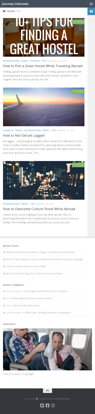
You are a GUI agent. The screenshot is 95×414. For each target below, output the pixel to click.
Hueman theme (63, 398)
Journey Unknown (15, 4)
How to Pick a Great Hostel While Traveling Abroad (42, 65)
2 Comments (78, 21)
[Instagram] (53, 405)
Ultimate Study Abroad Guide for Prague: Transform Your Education (40, 252)
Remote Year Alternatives (27, 305)
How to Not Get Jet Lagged (24, 135)
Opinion (35, 60)
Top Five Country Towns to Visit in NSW (25, 266)
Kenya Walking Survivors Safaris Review (32, 298)
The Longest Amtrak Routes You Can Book (45, 291)
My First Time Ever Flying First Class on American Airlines (34, 273)
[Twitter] (42, 405)
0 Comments (78, 91)
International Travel (15, 60)
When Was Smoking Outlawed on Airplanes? (48, 312)
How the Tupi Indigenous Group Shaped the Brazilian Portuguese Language (44, 259)
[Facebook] (47, 405)
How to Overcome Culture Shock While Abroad (39, 208)
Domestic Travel (12, 130)
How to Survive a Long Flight (18, 374)
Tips (43, 60)
